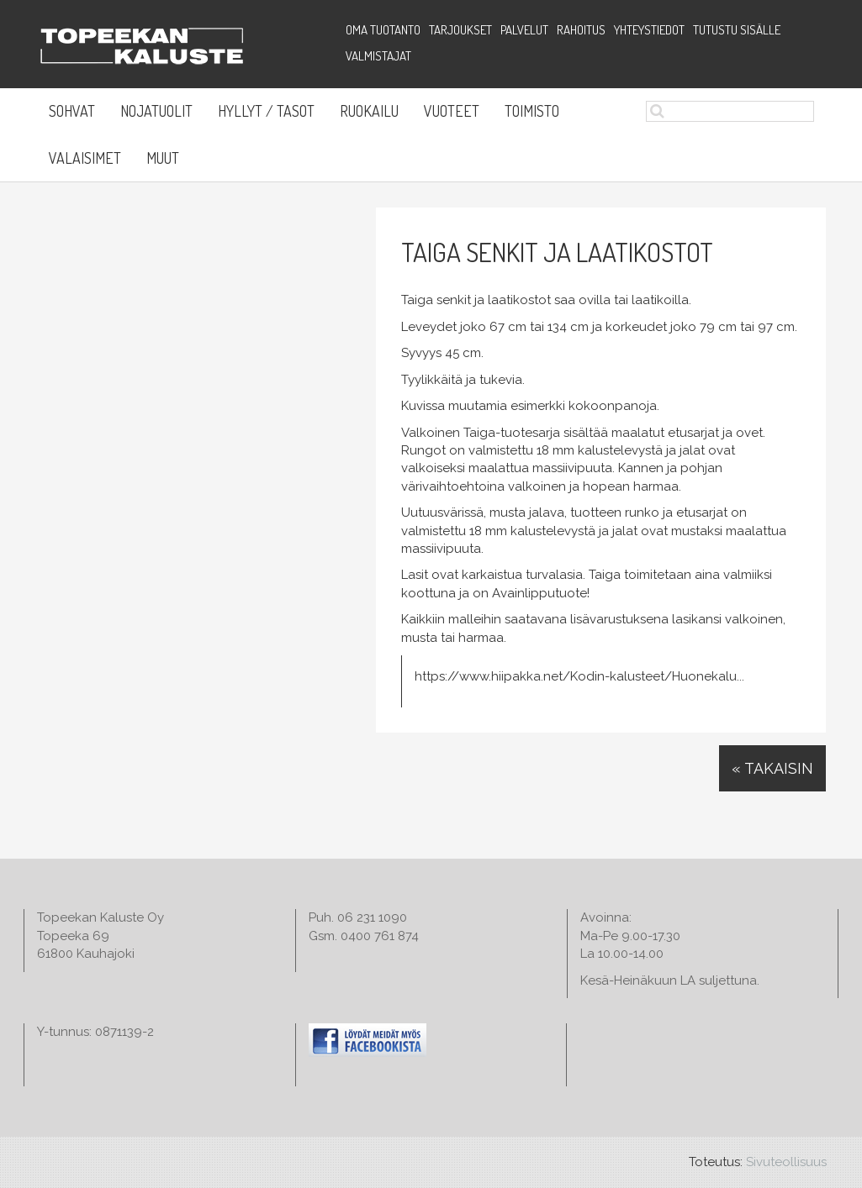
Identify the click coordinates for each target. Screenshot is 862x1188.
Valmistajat (378, 56)
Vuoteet (451, 111)
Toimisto (532, 111)
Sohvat (72, 111)
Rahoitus (581, 30)
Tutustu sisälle (736, 30)
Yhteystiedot (649, 30)
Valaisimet (85, 158)
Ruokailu (369, 111)
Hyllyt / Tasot (266, 111)
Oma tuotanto (383, 30)
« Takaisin (772, 768)
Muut (162, 158)
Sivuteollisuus (786, 1162)
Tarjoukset (460, 30)
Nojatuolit (156, 111)
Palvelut (524, 30)
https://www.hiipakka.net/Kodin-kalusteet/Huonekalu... (579, 676)
